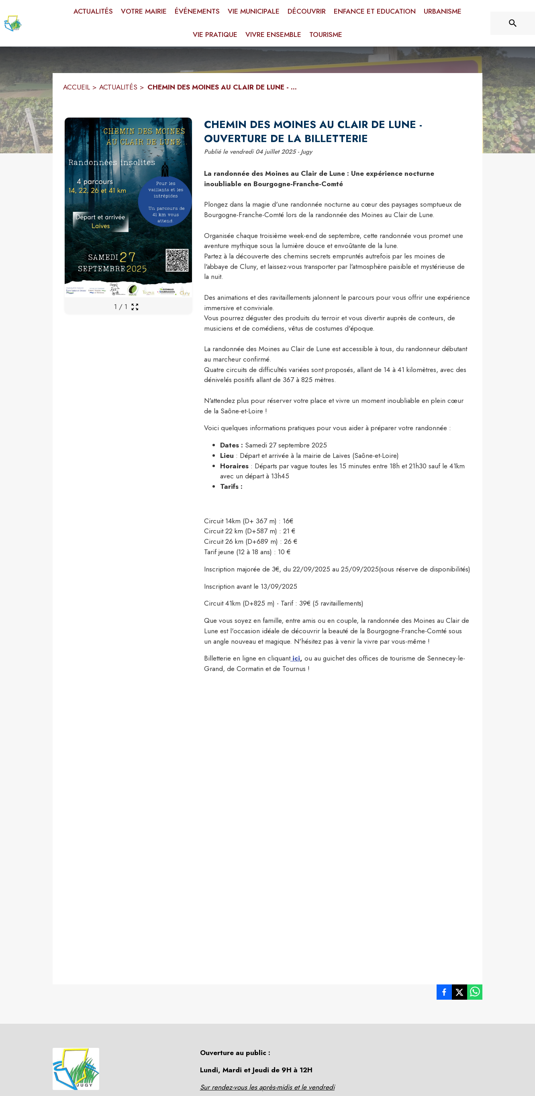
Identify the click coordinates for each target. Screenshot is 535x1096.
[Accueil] (13, 23)
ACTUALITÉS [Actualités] (118, 87)
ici (295, 658)
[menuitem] (93, 11)
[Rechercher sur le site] (513, 23)
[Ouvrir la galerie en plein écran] (134, 306)
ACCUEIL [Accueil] (76, 87)
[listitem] (444, 993)
